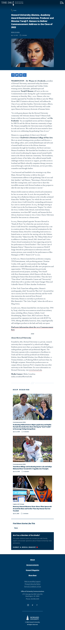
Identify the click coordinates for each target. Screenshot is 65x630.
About (32, 560)
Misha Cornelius (15, 32)
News (14, 10)
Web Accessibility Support (32, 581)
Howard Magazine (32, 570)
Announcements (32, 565)
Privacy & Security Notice (32, 584)
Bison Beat (32, 575)
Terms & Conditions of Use (32, 587)
